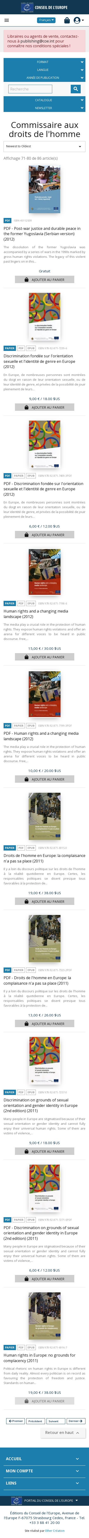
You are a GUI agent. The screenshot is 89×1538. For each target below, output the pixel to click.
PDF (7, 220)
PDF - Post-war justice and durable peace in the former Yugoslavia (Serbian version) (42, 234)
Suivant (53, 1421)
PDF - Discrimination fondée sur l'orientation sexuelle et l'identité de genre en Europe (43, 489)
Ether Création (55, 1531)
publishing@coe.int (37, 41)
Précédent (35, 1421)
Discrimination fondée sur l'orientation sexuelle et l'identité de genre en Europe (39, 361)
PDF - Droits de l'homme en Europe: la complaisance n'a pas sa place (37, 980)
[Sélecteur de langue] (47, 20)
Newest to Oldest (44, 146)
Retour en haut (62, 1433)
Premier (15, 1421)
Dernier (76, 1421)
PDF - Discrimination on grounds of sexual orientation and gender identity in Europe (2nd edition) (41, 1233)
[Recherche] (30, 89)
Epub (31, 348)
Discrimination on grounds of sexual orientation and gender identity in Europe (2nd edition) (41, 1105)
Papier (9, 348)
